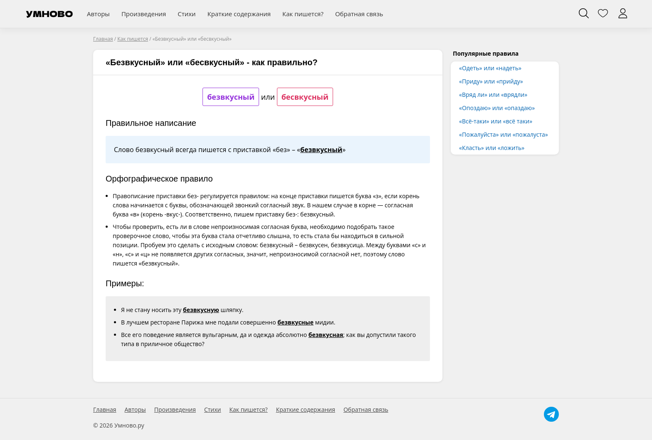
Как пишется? (303, 14)
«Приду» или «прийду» (491, 81)
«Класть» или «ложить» (491, 148)
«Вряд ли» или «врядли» (493, 94)
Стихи (186, 14)
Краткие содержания (239, 14)
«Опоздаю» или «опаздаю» (497, 108)
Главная (104, 410)
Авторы (98, 14)
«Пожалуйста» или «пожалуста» (503, 134)
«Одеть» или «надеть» (490, 68)
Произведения (143, 14)
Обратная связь (359, 14)
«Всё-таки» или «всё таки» (495, 121)
